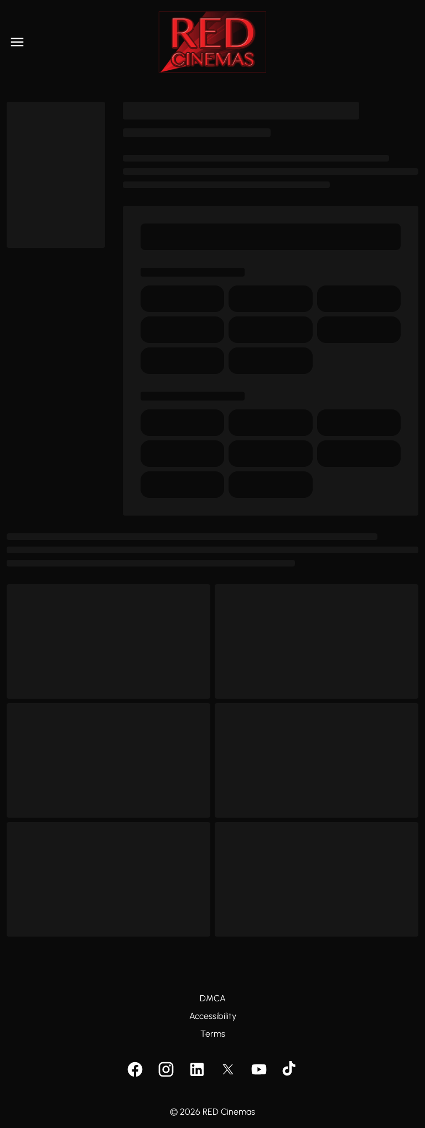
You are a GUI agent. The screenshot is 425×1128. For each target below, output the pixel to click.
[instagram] (166, 1069)
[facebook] (135, 1069)
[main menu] (17, 42)
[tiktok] (290, 1069)
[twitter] (228, 1069)
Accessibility (212, 1016)
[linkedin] (197, 1069)
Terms (212, 1033)
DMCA (213, 998)
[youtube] (259, 1069)
